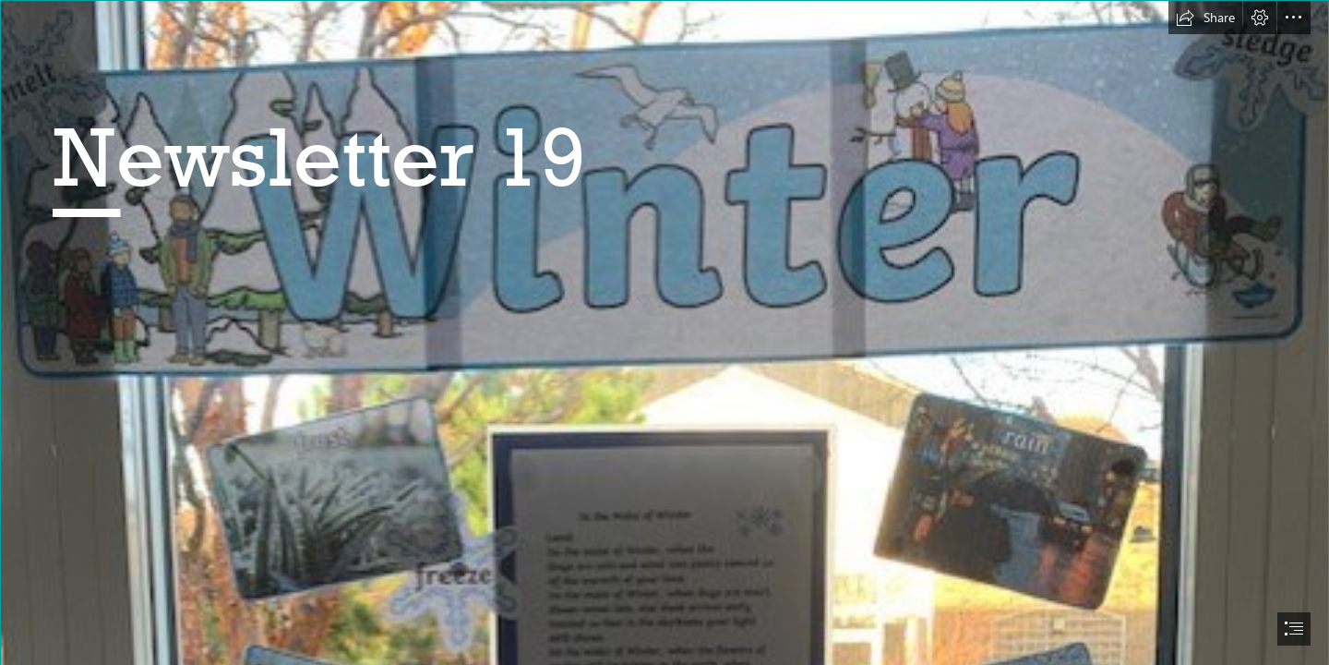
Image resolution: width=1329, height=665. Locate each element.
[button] (1205, 17)
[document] (664, 332)
